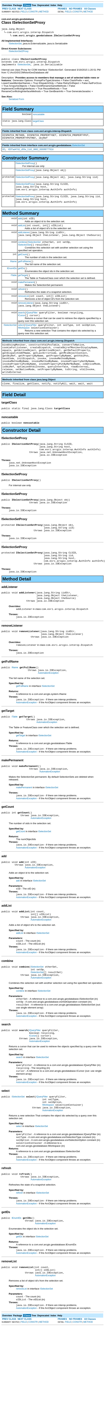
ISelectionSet (15, 44)
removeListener (25, 319)
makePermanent (26, 297)
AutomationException (48, 718)
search (21, 330)
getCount (22, 267)
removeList (23, 312)
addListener (24, 243)
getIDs (21, 282)
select (21, 343)
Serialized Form (16, 101)
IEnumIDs (12, 282)
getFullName (24, 274)
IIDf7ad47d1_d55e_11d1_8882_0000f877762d (30, 153)
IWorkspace (24, 347)
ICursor (21, 333)
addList (21, 235)
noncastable (38, 116)
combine (22, 253)
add (20, 228)
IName (13, 274)
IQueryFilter (32, 330)
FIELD (24, 11)
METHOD (44, 11)
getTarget (22, 289)
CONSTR (33, 11)
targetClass (38, 123)
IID (3, 153)
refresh (21, 304)
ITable (14, 289)
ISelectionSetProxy (25, 167)
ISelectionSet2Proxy (18, 52)
